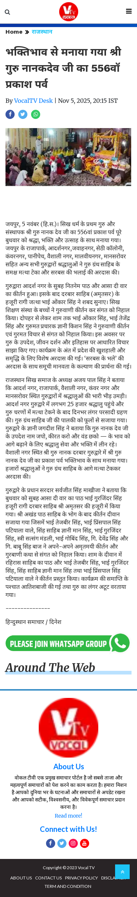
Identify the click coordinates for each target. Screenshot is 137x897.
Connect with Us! (68, 829)
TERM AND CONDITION (68, 886)
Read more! (68, 815)
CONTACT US (48, 878)
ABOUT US (21, 878)
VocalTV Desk (33, 100)
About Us (68, 766)
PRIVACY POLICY (81, 878)
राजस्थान (42, 31)
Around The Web (50, 668)
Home (14, 31)
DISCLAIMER (113, 878)
